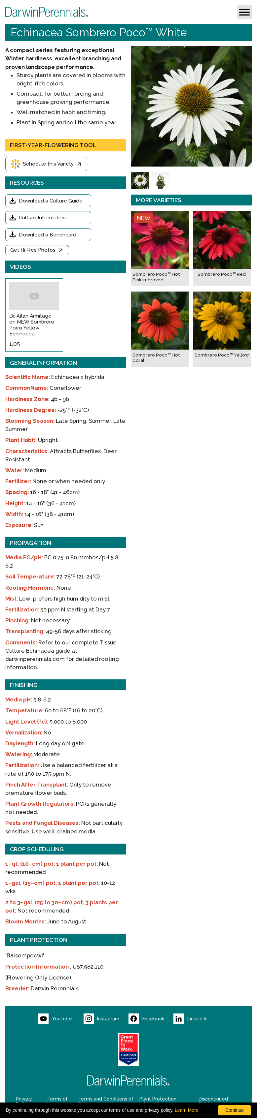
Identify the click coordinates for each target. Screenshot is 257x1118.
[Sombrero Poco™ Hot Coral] (160, 329)
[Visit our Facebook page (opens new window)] (150, 1019)
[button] (244, 12)
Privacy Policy (24, 1101)
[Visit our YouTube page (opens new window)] (60, 1019)
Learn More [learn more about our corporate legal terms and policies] (187, 1110)
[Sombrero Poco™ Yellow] (222, 329)
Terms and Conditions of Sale (105, 1101)
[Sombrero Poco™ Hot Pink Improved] (160, 248)
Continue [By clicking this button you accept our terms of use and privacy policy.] (234, 1110)
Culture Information (42, 218)
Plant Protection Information (157, 1101)
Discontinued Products (213, 1101)
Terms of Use (57, 1101)
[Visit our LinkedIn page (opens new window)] (195, 1019)
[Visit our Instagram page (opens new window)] (106, 1019)
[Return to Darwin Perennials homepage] (128, 1080)
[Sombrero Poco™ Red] (222, 248)
